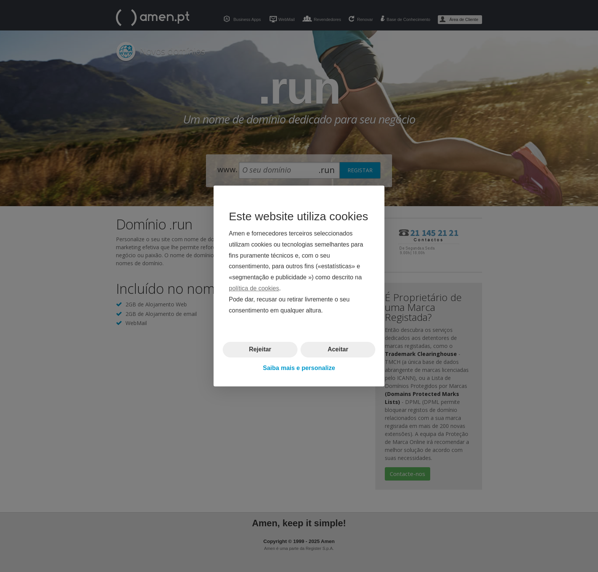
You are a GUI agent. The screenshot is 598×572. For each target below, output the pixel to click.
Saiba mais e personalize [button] (299, 368)
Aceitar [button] (338, 349)
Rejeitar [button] (260, 349)
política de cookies (254, 288)
